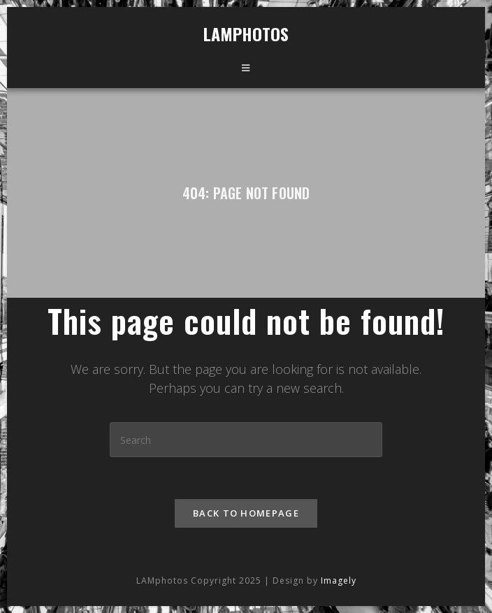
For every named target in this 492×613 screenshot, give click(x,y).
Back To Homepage (246, 513)
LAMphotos (246, 33)
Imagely (338, 552)
